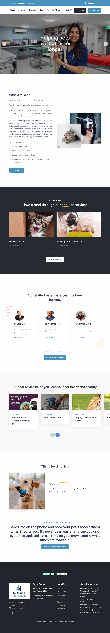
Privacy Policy (41, 622)
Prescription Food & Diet (70, 241)
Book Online (94, 10)
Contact (65, 10)
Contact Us (61, 609)
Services (21, 10)
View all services (55, 259)
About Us (60, 588)
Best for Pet (44, 10)
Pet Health (13, 245)
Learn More (17, 337)
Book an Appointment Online (55, 546)
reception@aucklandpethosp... (44, 596)
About (12, 10)
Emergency (33, 10)
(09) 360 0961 (92, 3)
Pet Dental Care (17, 241)
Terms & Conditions (55, 622)
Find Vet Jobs (69, 622)
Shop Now (80, 10)
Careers (60, 602)
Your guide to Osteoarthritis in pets (21, 420)
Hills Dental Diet (52, 417)
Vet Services (61, 592)
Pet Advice (56, 10)
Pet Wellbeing (62, 245)
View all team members (55, 357)
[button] (4, 44)
